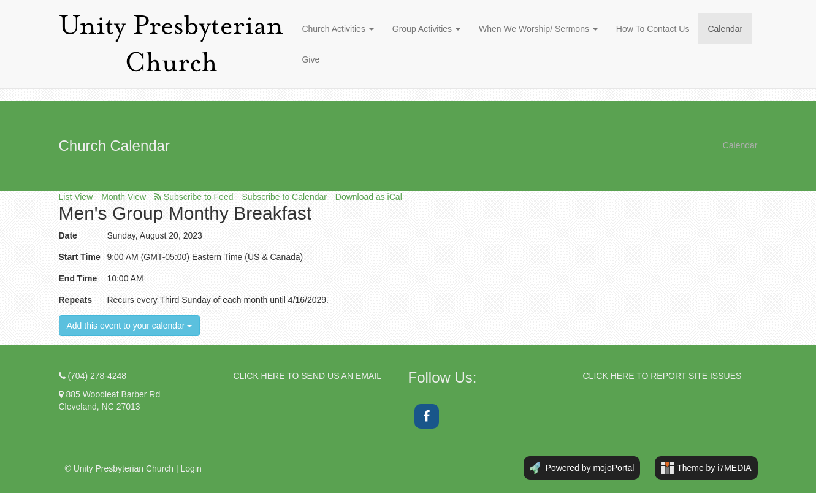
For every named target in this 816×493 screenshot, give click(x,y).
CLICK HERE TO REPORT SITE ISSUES (662, 376)
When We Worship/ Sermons (538, 29)
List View (76, 197)
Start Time (80, 257)
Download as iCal (368, 197)
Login (191, 468)
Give (310, 59)
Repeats (75, 300)
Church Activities (337, 29)
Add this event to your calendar (130, 326)
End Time (78, 278)
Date (68, 235)
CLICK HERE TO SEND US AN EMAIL (307, 376)
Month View (123, 197)
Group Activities (426, 29)
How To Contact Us (653, 29)
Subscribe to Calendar (284, 197)
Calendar (724, 29)
